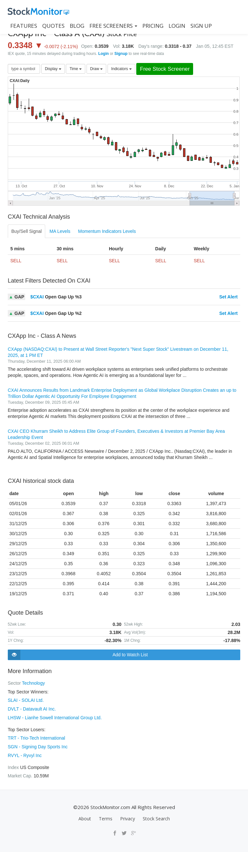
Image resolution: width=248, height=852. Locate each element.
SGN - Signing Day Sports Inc (37, 745)
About (84, 816)
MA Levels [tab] (59, 231)
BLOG (77, 25)
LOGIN (177, 25)
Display (53, 69)
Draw (96, 69)
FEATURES (23, 25)
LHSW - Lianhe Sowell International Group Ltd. (55, 716)
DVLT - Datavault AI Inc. (32, 708)
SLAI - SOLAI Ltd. (26, 699)
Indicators (121, 69)
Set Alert (228, 296)
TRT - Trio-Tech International (36, 736)
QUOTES (53, 25)
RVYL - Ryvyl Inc (25, 753)
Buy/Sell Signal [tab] (26, 231)
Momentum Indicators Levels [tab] (107, 231)
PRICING (152, 25)
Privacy (127, 816)
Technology (33, 683)
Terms (105, 816)
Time (75, 69)
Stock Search (156, 816)
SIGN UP (201, 25)
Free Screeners (113, 25)
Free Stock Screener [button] (165, 69)
